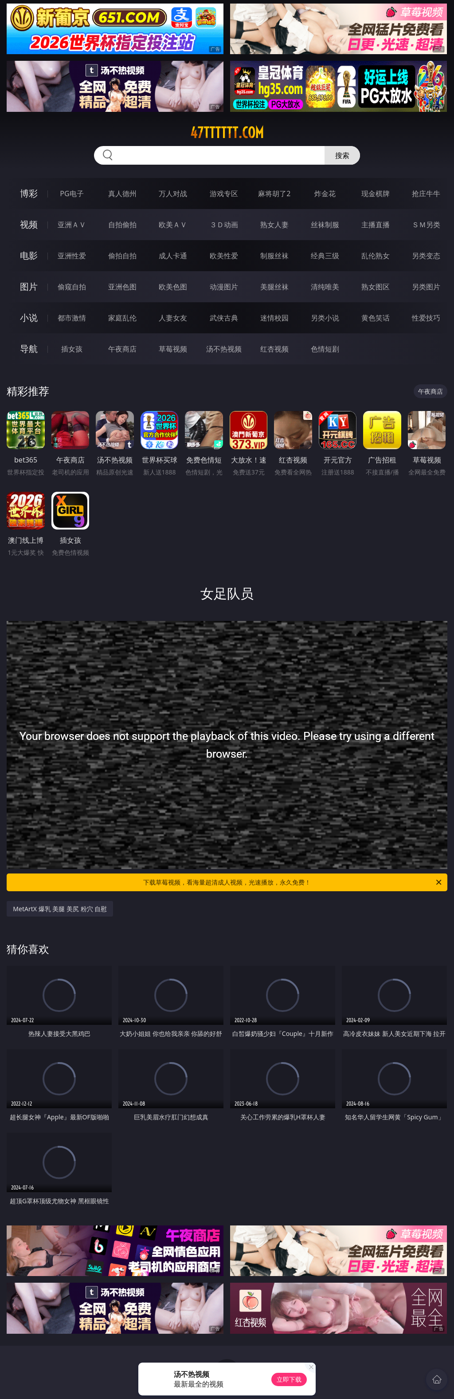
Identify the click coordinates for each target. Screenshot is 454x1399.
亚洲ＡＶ (72, 224)
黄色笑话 (375, 318)
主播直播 (375, 224)
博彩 (29, 193)
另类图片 (426, 287)
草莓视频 (173, 349)
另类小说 (325, 318)
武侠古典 (224, 318)
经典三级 (325, 256)
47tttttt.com (227, 133)
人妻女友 (173, 318)
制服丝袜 (274, 256)
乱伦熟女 (375, 256)
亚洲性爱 (72, 256)
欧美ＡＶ (173, 224)
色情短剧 (325, 349)
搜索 (342, 155)
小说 (29, 318)
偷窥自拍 (72, 287)
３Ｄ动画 (224, 224)
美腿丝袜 (274, 287)
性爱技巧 (426, 318)
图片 (29, 286)
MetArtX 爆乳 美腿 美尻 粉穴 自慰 (60, 909)
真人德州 (122, 193)
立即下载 (289, 1379)
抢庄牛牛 (426, 193)
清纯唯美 (325, 287)
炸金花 (325, 193)
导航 (29, 349)
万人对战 (173, 193)
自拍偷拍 (122, 224)
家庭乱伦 (122, 318)
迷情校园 (274, 318)
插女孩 (71, 349)
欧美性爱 (224, 256)
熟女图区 (375, 287)
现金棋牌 (375, 193)
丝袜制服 (325, 224)
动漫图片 (224, 287)
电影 (29, 255)
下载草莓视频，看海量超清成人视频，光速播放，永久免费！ (293, 882)
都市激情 (72, 318)
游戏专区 (224, 193)
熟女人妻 (274, 224)
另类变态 (426, 256)
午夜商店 (122, 349)
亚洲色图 (122, 287)
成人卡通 (173, 256)
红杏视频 (274, 349)
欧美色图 (173, 287)
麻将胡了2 (274, 193)
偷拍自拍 (122, 256)
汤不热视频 (224, 349)
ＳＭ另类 (426, 224)
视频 (29, 224)
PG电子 (71, 193)
